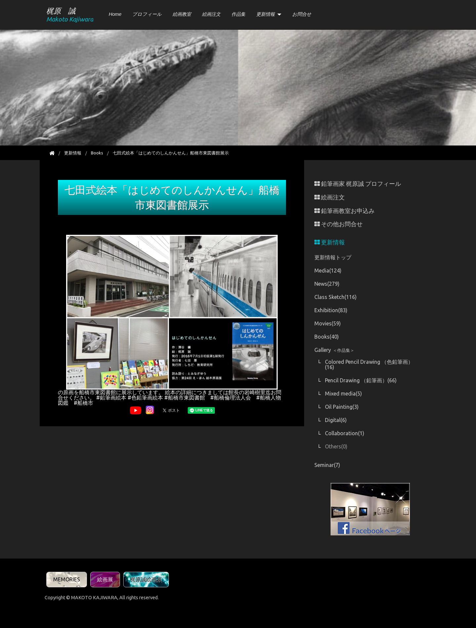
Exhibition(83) (330, 310)
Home (115, 14)
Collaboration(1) (344, 433)
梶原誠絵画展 (146, 579)
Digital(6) (336, 420)
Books (97, 152)
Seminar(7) (327, 465)
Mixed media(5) (343, 394)
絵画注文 (211, 14)
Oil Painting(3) (342, 407)
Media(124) (327, 270)
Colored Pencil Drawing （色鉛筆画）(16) (369, 364)
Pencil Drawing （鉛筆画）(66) (361, 380)
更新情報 (265, 14)
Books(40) (326, 337)
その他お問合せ (338, 224)
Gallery (334, 350)
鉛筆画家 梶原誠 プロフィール (357, 184)
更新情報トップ (332, 257)
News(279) (326, 284)
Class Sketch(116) (335, 297)
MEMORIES (66, 579)
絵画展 (105, 579)
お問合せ (301, 14)
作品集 (238, 14)
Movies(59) (327, 323)
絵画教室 (182, 14)
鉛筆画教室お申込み (344, 211)
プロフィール (147, 14)
